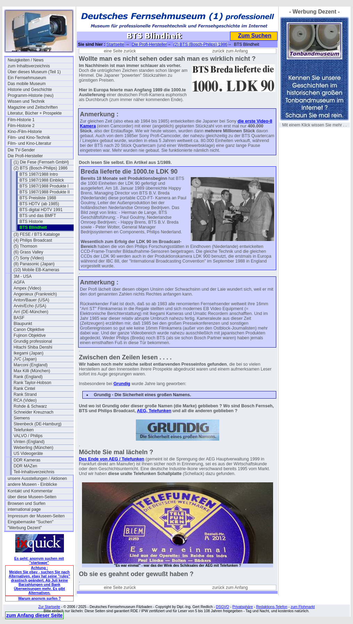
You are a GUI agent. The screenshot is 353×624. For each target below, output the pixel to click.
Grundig (121, 383)
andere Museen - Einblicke (32, 484)
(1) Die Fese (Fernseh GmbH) (41, 162)
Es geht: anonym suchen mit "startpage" (39, 560)
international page (24, 509)
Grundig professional (33, 341)
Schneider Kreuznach (34, 412)
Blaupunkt (23, 323)
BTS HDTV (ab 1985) (39, 203)
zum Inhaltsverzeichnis (29, 66)
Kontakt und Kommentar (30, 491)
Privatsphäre (242, 607)
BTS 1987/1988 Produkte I (43, 186)
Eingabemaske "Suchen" (31, 521)
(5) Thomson (25, 246)
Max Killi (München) (32, 370)
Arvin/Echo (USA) (30, 305)
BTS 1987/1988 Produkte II (44, 192)
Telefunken (24, 429)
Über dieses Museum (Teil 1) (34, 71)
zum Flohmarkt (302, 607)
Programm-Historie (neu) (31, 95)
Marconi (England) (31, 365)
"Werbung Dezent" (25, 527)
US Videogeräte (28, 453)
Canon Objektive (29, 329)
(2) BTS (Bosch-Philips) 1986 (40, 168)
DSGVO (222, 607)
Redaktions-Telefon (271, 607)
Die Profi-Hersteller (25, 155)
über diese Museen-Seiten (32, 496)
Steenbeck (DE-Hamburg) (37, 424)
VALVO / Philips (28, 435)
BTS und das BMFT (37, 215)
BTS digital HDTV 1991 (41, 209)
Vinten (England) (29, 441)
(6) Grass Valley (28, 252)
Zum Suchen (254, 36)
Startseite (115, 44)
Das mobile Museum (27, 83)
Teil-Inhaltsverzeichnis (34, 471)
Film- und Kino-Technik (29, 137)
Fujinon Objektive (30, 335)
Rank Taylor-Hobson (32, 382)
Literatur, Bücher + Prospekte (35, 113)
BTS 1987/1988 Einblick (41, 180)
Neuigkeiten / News (25, 60)
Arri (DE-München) (31, 311)
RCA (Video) (25, 400)
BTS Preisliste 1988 (37, 197)
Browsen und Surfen (27, 503)
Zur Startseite (49, 607)
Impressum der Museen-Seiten (36, 516)
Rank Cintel (24, 388)
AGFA (19, 282)
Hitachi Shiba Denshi (33, 347)
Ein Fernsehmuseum (27, 77)
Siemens (22, 418)
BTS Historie (31, 221)
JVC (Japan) (25, 359)
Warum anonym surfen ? (39, 598)
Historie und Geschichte (30, 89)
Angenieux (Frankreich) (35, 294)
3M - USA (23, 276)
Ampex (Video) (27, 288)
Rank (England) (28, 376)
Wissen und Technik (26, 101)
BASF (19, 317)
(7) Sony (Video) (29, 258)
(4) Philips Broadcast (33, 240)
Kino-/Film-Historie (25, 131)
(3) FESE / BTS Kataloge (37, 234)
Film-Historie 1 (21, 119)
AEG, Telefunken (154, 410)
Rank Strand (25, 394)
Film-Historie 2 (21, 125)
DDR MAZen (25, 466)
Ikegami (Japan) (28, 353)
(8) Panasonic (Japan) (34, 263)
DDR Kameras (27, 460)
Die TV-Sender (21, 150)
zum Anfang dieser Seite (34, 615)
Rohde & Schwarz (30, 406)
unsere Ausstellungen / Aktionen (37, 478)
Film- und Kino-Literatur (29, 143)
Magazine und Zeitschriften (33, 107)
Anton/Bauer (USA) (31, 300)
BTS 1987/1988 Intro (38, 174)
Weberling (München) (34, 447)
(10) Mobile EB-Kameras (36, 269)
